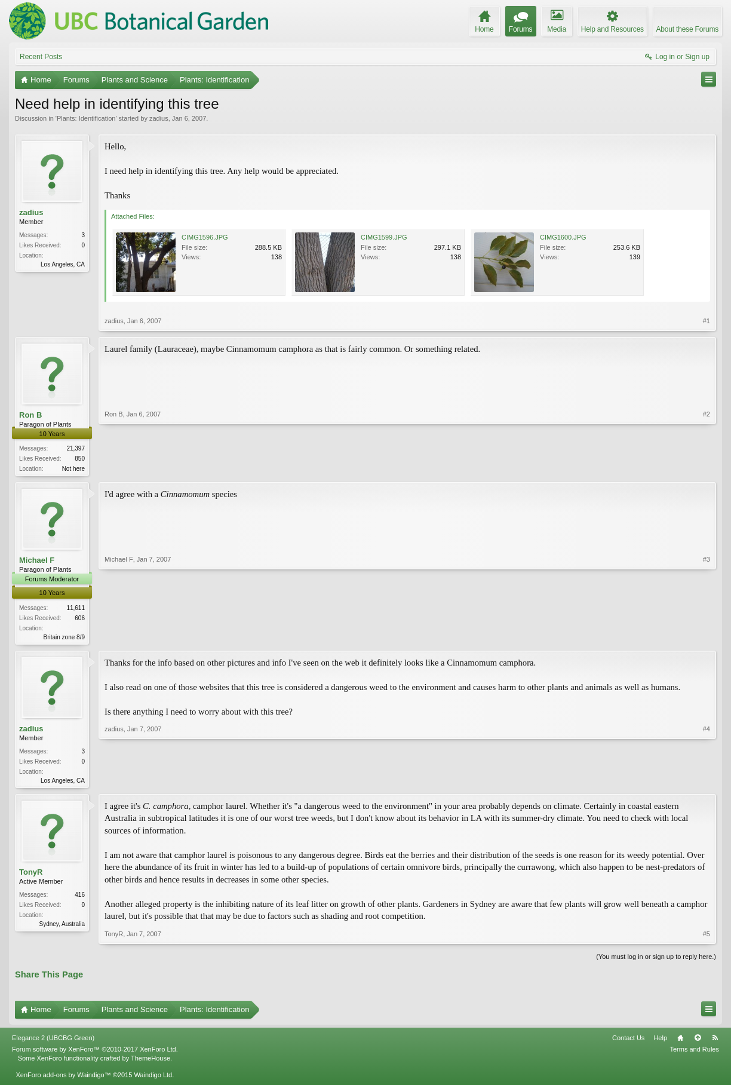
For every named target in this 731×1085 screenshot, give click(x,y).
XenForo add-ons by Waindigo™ (63, 1077)
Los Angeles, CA (63, 264)
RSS (715, 1041)
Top (697, 1041)
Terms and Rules (694, 1052)
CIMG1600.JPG (563, 237)
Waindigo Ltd (153, 1077)
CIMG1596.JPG (205, 237)
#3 (706, 636)
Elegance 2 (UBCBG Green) (53, 1041)
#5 (706, 937)
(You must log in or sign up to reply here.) (656, 960)
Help (660, 1041)
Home (680, 1041)
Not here (73, 468)
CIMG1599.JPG (384, 237)
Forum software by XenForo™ (95, 1052)
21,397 (75, 448)
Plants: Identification (86, 118)
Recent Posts (41, 57)
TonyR (30, 875)
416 (80, 897)
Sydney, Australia (62, 927)
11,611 (75, 608)
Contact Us (628, 1041)
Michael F (36, 561)
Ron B (30, 414)
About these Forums (687, 29)
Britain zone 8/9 (64, 638)
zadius (158, 118)
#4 (706, 780)
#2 (706, 467)
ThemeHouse (150, 1061)
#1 (706, 320)
